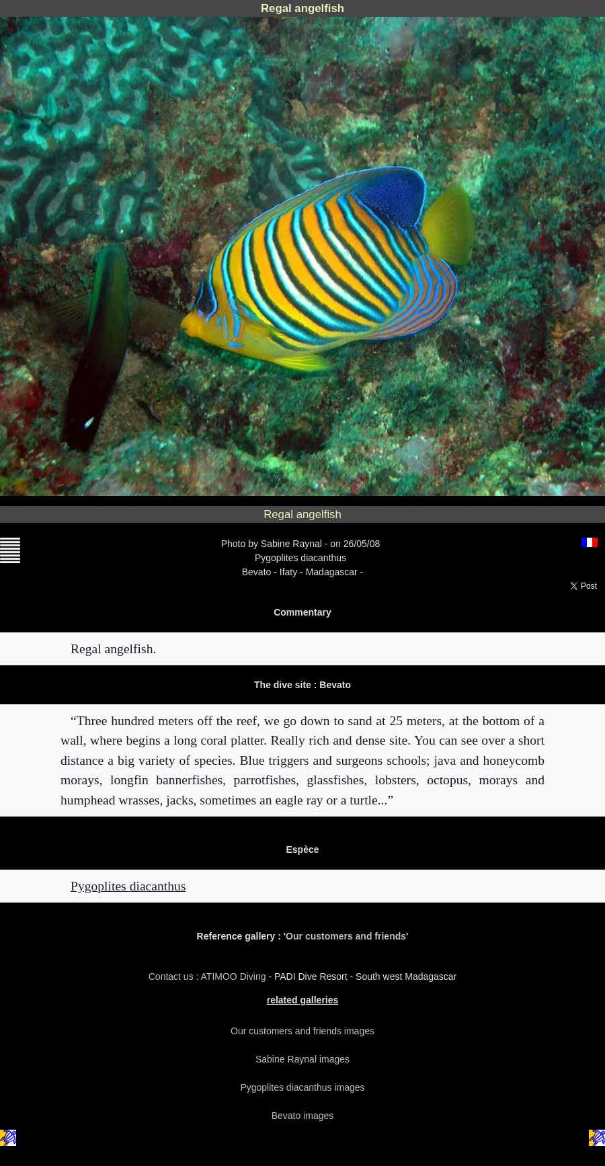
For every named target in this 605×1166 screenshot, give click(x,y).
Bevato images (303, 1115)
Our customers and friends (346, 936)
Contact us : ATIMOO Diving (209, 976)
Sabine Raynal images (302, 1059)
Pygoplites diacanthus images (302, 1087)
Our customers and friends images (302, 1031)
